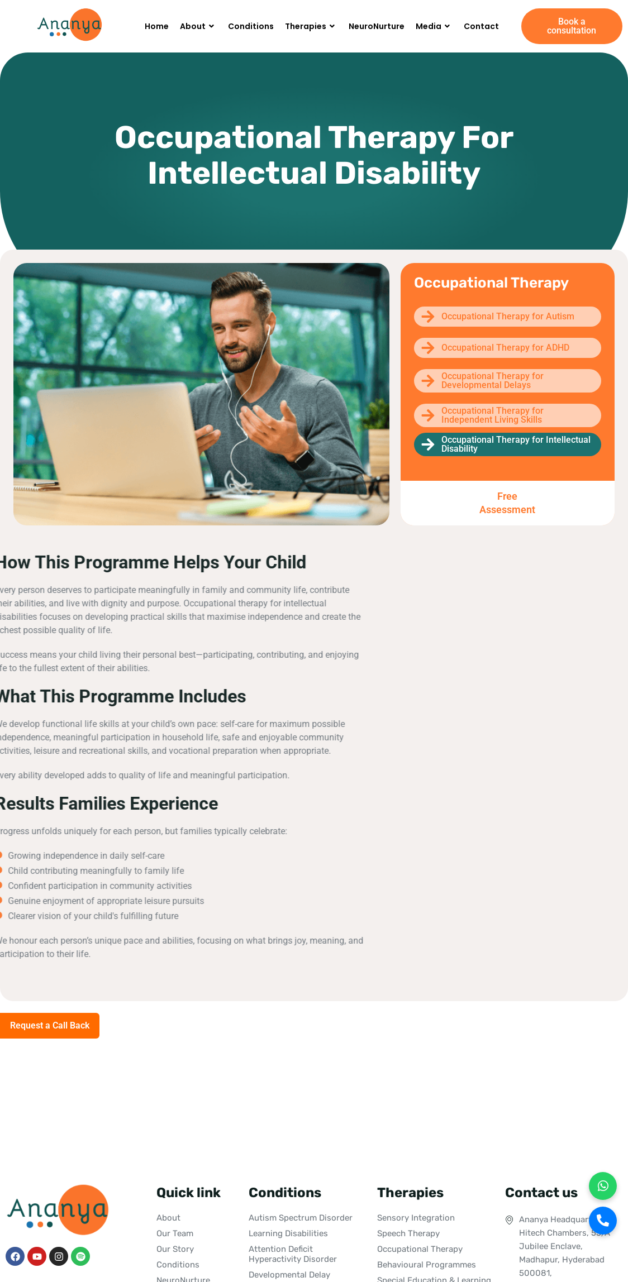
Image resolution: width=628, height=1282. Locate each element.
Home (157, 26)
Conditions (251, 26)
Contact (481, 26)
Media (434, 26)
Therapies (311, 26)
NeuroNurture (377, 26)
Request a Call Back (49, 1025)
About (198, 26)
